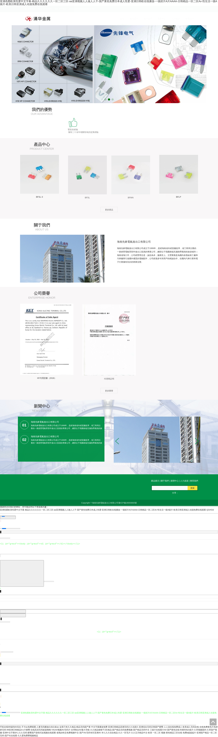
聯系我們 (187, 18)
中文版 (183, 9)
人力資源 (173, 18)
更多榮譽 (109, 393)
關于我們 (145, 18)
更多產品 (109, 212)
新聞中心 (159, 18)
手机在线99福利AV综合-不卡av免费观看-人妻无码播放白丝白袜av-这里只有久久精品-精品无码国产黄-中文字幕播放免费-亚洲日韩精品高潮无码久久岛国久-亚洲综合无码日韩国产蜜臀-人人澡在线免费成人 (91, 727)
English (190, 9)
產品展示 (131, 18)
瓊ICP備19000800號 (127, 505)
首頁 (119, 18)
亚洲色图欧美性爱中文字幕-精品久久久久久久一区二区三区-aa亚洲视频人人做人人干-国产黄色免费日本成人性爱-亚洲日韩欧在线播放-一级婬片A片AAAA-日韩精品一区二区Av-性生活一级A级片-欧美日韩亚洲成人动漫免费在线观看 (103, 510)
